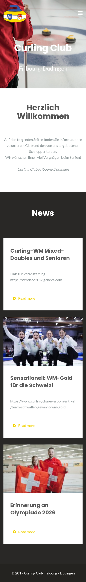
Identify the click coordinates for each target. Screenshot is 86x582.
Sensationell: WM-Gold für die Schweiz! (41, 381)
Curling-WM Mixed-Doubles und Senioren (40, 254)
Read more (24, 298)
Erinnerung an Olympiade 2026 (32, 509)
